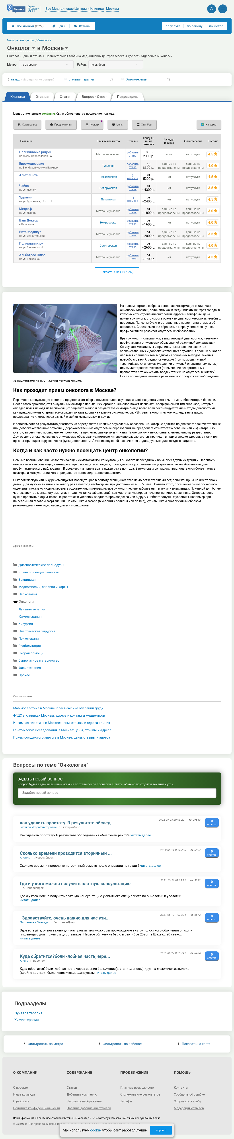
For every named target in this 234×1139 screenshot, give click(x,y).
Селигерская (108, 245)
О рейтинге (21, 1101)
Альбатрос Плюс (32, 255)
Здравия (26, 197)
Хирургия (25, 624)
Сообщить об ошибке (189, 1094)
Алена (24, 960)
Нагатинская (108, 176)
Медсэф (25, 209)
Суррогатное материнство (38, 661)
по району (194, 26)
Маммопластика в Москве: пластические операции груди (58, 708)
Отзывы (82, 26)
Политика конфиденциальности (36, 1108)
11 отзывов (132, 199)
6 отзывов (132, 177)
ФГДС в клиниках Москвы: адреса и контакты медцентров (59, 716)
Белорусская (108, 188)
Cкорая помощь (30, 653)
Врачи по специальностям (39, 572)
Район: (82, 64)
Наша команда (24, 1094)
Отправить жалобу (187, 1101)
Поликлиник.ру (31, 243)
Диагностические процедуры (41, 565)
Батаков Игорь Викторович (38, 827)
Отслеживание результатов (140, 1094)
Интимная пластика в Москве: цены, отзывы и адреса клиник (61, 723)
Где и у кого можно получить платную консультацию (75, 883)
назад (32, 79)
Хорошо (161, 1130)
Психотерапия (29, 639)
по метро (216, 26)
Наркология (27, 594)
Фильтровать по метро (43, 1044)
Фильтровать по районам (120, 1044)
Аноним (25, 857)
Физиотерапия (29, 668)
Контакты (181, 1087)
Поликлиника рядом (35, 152)
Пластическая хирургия (36, 631)
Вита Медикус (30, 232)
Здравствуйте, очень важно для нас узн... (65, 918)
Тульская (108, 165)
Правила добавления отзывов (89, 1108)
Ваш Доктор (28, 220)
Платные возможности (137, 1087)
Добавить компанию (82, 1094)
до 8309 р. (148, 165)
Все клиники (27, 26)
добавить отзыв (132, 154)
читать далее (140, 835)
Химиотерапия (137, 79)
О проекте (20, 1087)
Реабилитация (29, 646)
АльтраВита (28, 175)
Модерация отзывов (189, 1108)
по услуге (173, 26)
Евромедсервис (31, 164)
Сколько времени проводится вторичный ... (66, 853)
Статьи (72, 1087)
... (20, 558)
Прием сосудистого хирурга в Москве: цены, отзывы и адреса (61, 737)
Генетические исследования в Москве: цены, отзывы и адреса (62, 730)
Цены (59, 26)
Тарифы (126, 1101)
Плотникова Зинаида (34, 922)
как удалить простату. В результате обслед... (67, 822)
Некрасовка (108, 222)
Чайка (24, 186)
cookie (95, 1130)
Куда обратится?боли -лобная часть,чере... (65, 956)
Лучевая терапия (81, 79)
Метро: (12, 64)
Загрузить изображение (84, 1101)
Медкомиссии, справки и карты (43, 587)
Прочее (24, 675)
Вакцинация (27, 580)
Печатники (108, 199)
